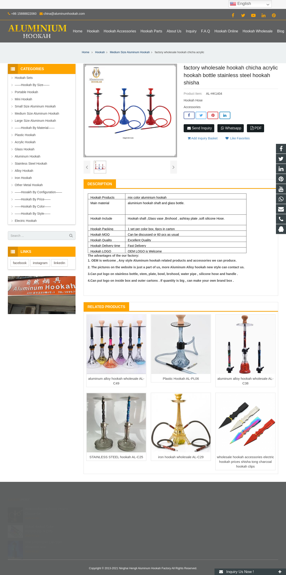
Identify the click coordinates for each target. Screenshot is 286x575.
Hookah (100, 52)
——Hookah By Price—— (32, 199)
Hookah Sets (24, 78)
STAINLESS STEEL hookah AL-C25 (116, 457)
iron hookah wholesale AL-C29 (181, 457)
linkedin (59, 263)
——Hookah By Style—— (32, 213)
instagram (40, 263)
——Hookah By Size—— (32, 85)
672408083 (158, 509)
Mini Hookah (23, 99)
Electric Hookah (26, 220)
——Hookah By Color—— (33, 206)
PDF (256, 128)
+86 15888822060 (23, 13)
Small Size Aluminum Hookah (35, 106)
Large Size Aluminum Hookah (35, 120)
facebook (20, 263)
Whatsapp (231, 128)
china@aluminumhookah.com (64, 13)
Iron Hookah (23, 178)
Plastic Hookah (25, 135)
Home (85, 52)
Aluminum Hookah (27, 156)
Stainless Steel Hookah (31, 163)
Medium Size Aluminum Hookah (130, 52)
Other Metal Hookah (29, 185)
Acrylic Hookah (25, 142)
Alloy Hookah (24, 170)
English (240, 3)
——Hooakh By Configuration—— (38, 192)
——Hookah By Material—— (35, 128)
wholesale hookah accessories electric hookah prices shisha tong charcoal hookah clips (245, 461)
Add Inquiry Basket (203, 138)
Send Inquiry (199, 128)
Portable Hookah (26, 92)
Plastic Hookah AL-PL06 (181, 378)
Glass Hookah (24, 149)
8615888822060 (161, 515)
